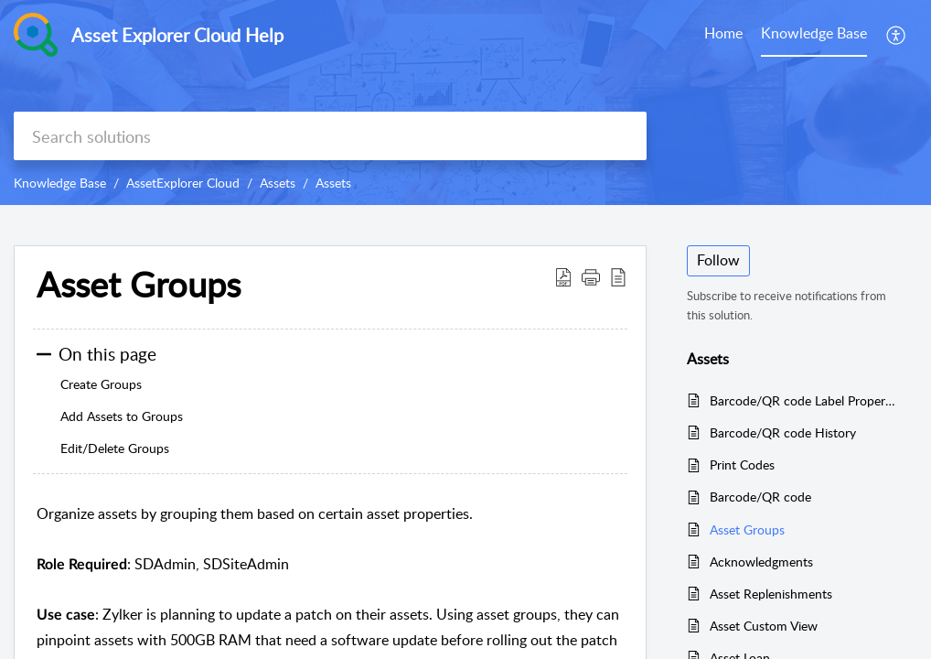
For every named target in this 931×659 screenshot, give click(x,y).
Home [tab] (723, 33)
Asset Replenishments (771, 593)
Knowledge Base (60, 182)
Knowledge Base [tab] (814, 33)
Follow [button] (718, 260)
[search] (330, 136)
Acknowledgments (761, 561)
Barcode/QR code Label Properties (804, 400)
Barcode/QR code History (783, 432)
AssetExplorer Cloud (183, 182)
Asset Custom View (764, 625)
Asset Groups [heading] (139, 285)
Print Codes (742, 464)
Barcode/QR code (760, 496)
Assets (277, 182)
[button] (896, 35)
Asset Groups (747, 529)
